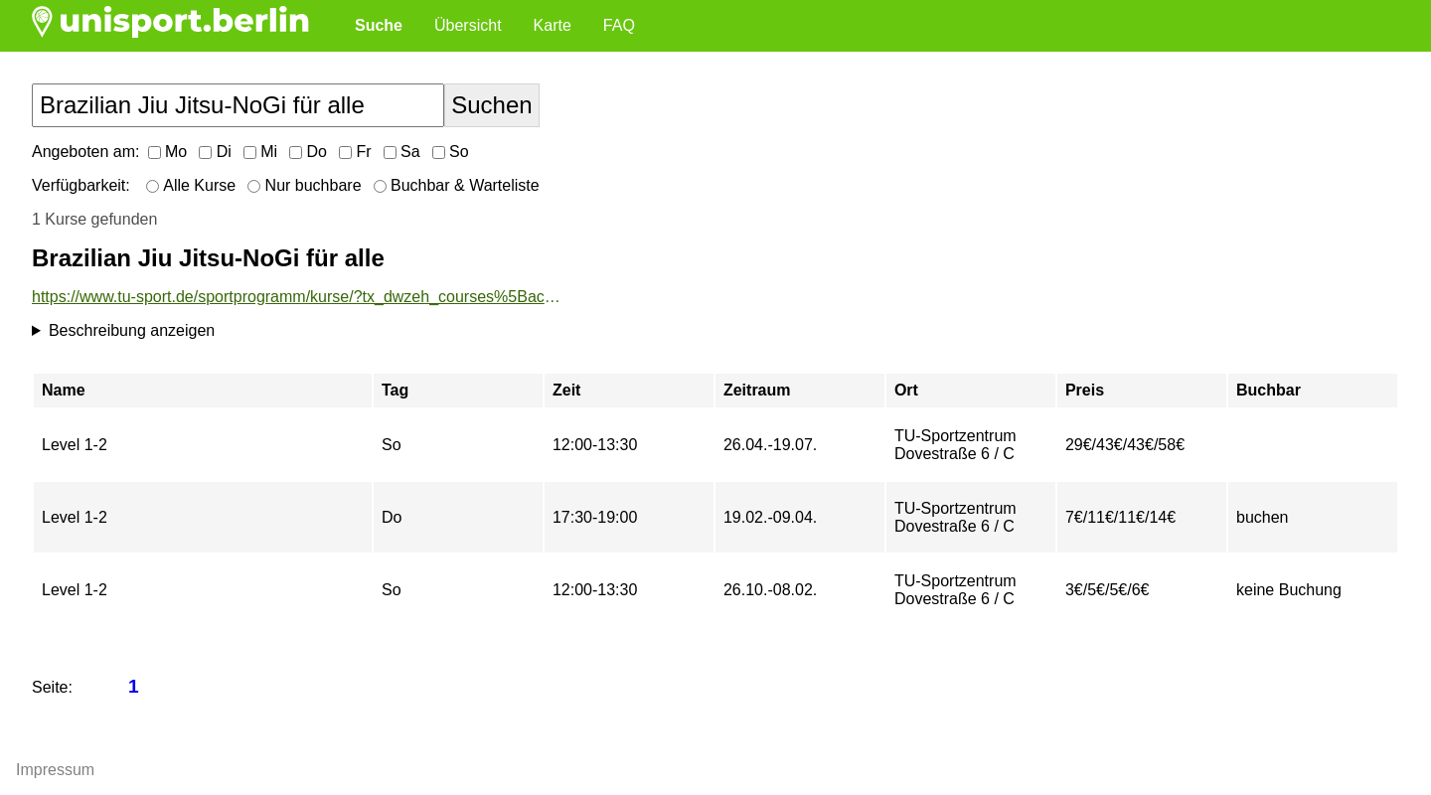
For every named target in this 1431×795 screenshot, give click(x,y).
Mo (168, 151)
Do (308, 151)
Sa (402, 151)
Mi (260, 151)
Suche (378, 25)
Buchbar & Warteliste (457, 185)
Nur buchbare (304, 185)
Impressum (55, 769)
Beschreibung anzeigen (132, 330)
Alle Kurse (191, 185)
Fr (355, 151)
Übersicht (468, 25)
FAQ (619, 25)
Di (215, 151)
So (450, 151)
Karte (552, 25)
